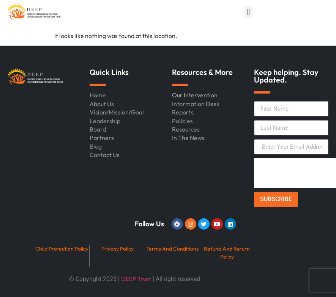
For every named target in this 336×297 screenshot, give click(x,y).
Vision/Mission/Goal (117, 112)
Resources (186, 129)
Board (98, 129)
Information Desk (195, 104)
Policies (182, 121)
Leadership (105, 121)
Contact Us (105, 155)
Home (98, 95)
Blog (96, 146)
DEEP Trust (136, 279)
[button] (248, 12)
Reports (183, 112)
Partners (102, 137)
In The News (188, 137)
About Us (102, 104)
